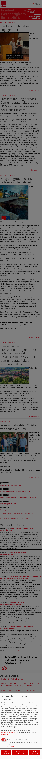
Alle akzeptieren (34, 752)
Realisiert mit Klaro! (35, 756)
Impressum (5, 735)
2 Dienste (10, 746)
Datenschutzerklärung (8, 733)
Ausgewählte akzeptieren (20, 752)
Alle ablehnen (6, 752)
